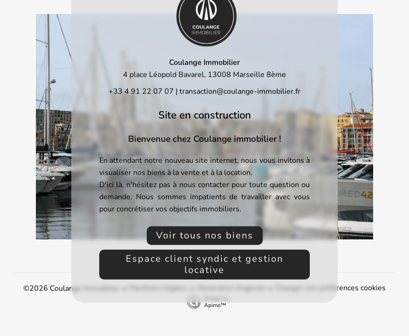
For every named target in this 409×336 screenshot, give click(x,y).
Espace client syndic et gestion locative (204, 264)
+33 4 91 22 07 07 (141, 91)
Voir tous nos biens (204, 235)
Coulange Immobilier (204, 62)
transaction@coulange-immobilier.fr (239, 91)
